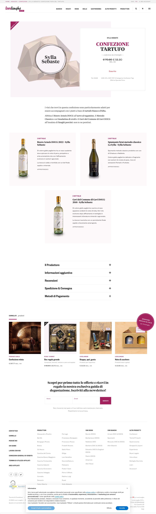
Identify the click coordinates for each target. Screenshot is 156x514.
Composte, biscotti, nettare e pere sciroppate (59, 362)
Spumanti (111, 438)
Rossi (77, 9)
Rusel (64, 480)
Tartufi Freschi (135, 438)
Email (75, 399)
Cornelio (40, 476)
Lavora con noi (15, 451)
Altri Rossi (89, 464)
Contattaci (13, 431)
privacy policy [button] (90, 492)
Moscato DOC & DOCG (116, 442)
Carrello (12, 436)
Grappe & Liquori (135, 446)
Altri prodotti (111, 9)
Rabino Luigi (66, 476)
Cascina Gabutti (43, 465)
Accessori (133, 469)
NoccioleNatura (67, 461)
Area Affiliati (14, 465)
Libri (131, 465)
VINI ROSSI (89, 430)
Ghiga (64, 453)
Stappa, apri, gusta (88, 359)
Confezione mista (16, 359)
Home (8, 1)
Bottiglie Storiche (136, 461)
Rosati (68, 9)
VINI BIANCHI (112, 430)
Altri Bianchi (112, 446)
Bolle (85, 9)
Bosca (39, 446)
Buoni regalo (134, 453)
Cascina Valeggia (43, 473)
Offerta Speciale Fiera (117, 80)
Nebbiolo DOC (91, 442)
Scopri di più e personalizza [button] (41, 508)
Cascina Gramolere (44, 469)
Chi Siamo (12, 446)
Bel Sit (39, 438)
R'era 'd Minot (49, 356)
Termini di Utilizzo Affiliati (19, 460)
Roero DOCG (90, 456)
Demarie (40, 480)
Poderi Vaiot (66, 469)
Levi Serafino (67, 457)
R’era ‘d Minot (67, 473)
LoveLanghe (84, 356)
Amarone (89, 460)
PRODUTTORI (41, 430)
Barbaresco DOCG (92, 438)
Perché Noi (13, 441)
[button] (127, 488)
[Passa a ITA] (136, 1)
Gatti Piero (66, 449)
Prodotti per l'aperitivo (87, 362)
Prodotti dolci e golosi (122, 362)
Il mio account (145, 1)
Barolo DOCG (91, 434)
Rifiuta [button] (109, 508)
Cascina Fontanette (44, 461)
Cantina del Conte (44, 453)
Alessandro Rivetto (44, 434)
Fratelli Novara (67, 446)
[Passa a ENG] (133, 1)
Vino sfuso (133, 457)
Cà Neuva (40, 449)
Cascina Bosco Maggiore (46, 457)
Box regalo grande (52, 359)
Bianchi (59, 9)
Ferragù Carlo (14, 356)
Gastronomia (96, 9)
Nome (48, 399)
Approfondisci (42, 169)
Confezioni (23, 1)
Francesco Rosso (68, 442)
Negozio (14, 1)
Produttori (124, 9)
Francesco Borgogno (69, 438)
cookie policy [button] (59, 496)
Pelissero (65, 465)
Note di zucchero (122, 359)
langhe (13, 9)
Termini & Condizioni (16, 497)
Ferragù (65, 434)
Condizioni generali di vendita (20, 456)
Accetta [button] (122, 508)
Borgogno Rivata (43, 442)
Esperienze (133, 449)
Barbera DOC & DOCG (94, 446)
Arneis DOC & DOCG (115, 434)
